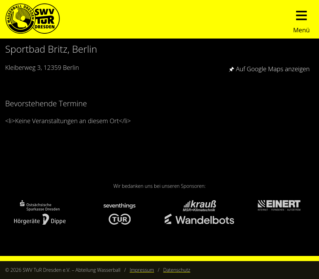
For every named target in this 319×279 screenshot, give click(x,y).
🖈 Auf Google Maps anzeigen (269, 69)
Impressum (142, 270)
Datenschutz (176, 270)
